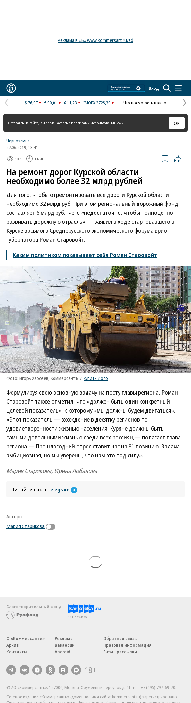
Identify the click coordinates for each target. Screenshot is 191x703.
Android (62, 652)
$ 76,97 (31, 102)
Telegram (62, 489)
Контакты (16, 652)
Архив (12, 645)
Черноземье (18, 141)
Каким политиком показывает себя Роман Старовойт (85, 255)
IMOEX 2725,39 (97, 102)
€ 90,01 (50, 102)
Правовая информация (127, 645)
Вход (154, 88)
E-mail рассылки (120, 652)
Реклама (64, 638)
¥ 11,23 (70, 102)
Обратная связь (120, 638)
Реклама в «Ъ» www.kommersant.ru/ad (95, 40)
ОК (177, 123)
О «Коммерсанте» (25, 638)
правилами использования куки (97, 123)
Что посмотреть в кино (144, 102)
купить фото (96, 378)
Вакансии (65, 645)
